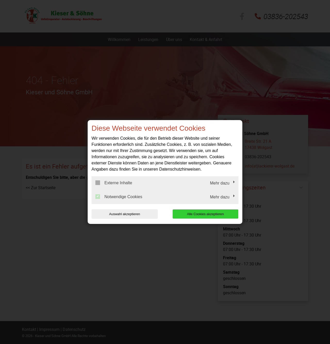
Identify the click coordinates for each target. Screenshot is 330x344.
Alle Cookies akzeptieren (205, 214)
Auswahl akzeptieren (124, 214)
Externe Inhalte (113, 182)
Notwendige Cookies (118, 196)
